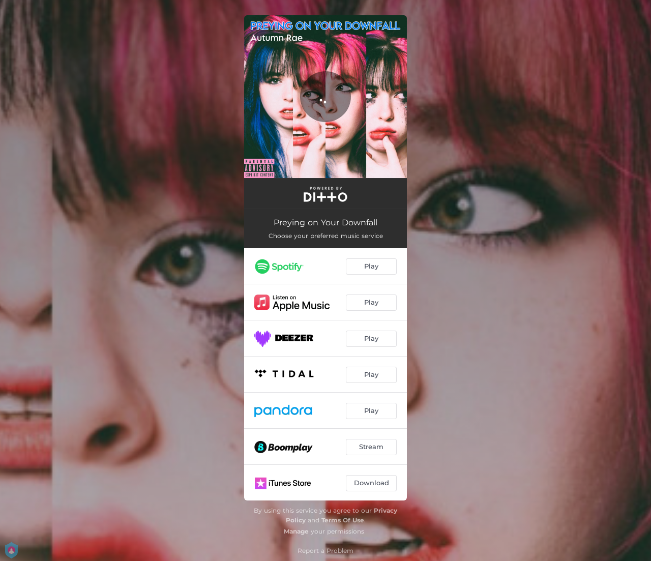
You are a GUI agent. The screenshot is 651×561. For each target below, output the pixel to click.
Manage (296, 531)
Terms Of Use (342, 520)
